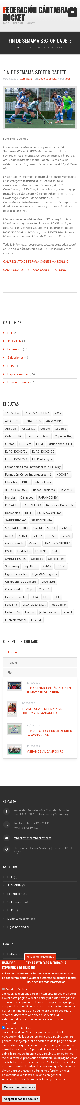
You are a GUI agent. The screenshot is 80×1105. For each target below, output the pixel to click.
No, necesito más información (46, 984)
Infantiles (11, 482)
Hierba (29, 612)
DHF (10, 332)
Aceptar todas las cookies (21, 1100)
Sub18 (47, 566)
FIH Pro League (42, 459)
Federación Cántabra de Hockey (40, 13)
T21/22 (51, 535)
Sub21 (23, 535)
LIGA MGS (66, 489)
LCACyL (36, 620)
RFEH (28, 512)
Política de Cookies (19, 954)
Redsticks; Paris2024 (60, 505)
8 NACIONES (33, 421)
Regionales (12, 512)
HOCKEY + (63, 474)
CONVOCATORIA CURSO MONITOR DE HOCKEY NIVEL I (49, 733)
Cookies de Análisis (18, 1030)
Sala (55, 551)
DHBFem (25, 444)
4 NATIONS (12, 421)
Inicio (19, 47)
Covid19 (44, 589)
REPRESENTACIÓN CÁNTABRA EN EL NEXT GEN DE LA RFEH (49, 690)
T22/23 (66, 535)
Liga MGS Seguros (44, 574)
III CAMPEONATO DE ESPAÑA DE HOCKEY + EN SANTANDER (43, 711)
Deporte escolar (47, 78)
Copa (30, 589)
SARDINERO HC (15, 520)
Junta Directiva (48, 612)
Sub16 (51, 528)
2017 (58, 413)
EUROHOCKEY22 (43, 451)
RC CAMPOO (32, 505)
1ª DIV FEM (14, 341)
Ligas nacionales (18, 382)
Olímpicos (26, 497)
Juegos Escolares (43, 489)
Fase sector (58, 604)
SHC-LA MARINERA (57, 543)
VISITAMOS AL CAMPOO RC (45, 751)
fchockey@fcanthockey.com (32, 837)
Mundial (10, 497)
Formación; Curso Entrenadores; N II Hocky (33, 467)
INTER (26, 482)
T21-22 (37, 535)
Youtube (34, 543)
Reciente (13, 652)
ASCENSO (28, 428)
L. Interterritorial (15, 620)
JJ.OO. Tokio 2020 (16, 489)
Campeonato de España (21, 581)
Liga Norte (31, 566)
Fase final (11, 604)
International (43, 482)
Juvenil (67, 612)
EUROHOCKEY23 (16, 459)
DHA (10, 366)
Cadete (45, 428)
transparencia (14, 543)
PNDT (8, 551)
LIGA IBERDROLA (34, 604)
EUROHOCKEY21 (16, 451)
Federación (14, 349)
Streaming (12, 566)
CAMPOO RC (13, 436)
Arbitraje (11, 428)
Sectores (37, 558)
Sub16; (65, 528)
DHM (39, 444)
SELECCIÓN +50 (41, 520)
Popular (13, 662)
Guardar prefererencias (19, 1089)
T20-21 (61, 566)
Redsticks (23, 551)
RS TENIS (41, 551)
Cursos (9, 444)
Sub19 (9, 535)
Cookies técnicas (16, 991)
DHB (46, 597)
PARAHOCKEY (47, 497)
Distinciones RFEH (60, 444)
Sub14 (37, 528)
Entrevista (48, 581)
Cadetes (60, 428)
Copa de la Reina (38, 436)
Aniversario (53, 421)
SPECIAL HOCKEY (16, 528)
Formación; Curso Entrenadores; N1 (28, 474)
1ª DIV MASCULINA (36, 413)
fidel (67, 78)
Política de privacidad (40, 958)
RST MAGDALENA (49, 512)
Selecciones (15, 357)
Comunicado (13, 589)
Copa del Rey (63, 436)
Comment (25, 78)
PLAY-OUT (12, 505)
